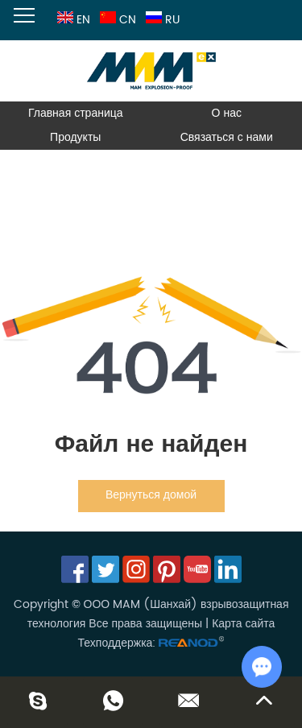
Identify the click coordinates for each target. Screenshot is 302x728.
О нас (227, 113)
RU (161, 19)
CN (116, 19)
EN (72, 19)
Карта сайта (243, 623)
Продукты (75, 137)
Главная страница (75, 113)
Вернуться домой (151, 495)
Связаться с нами (226, 137)
